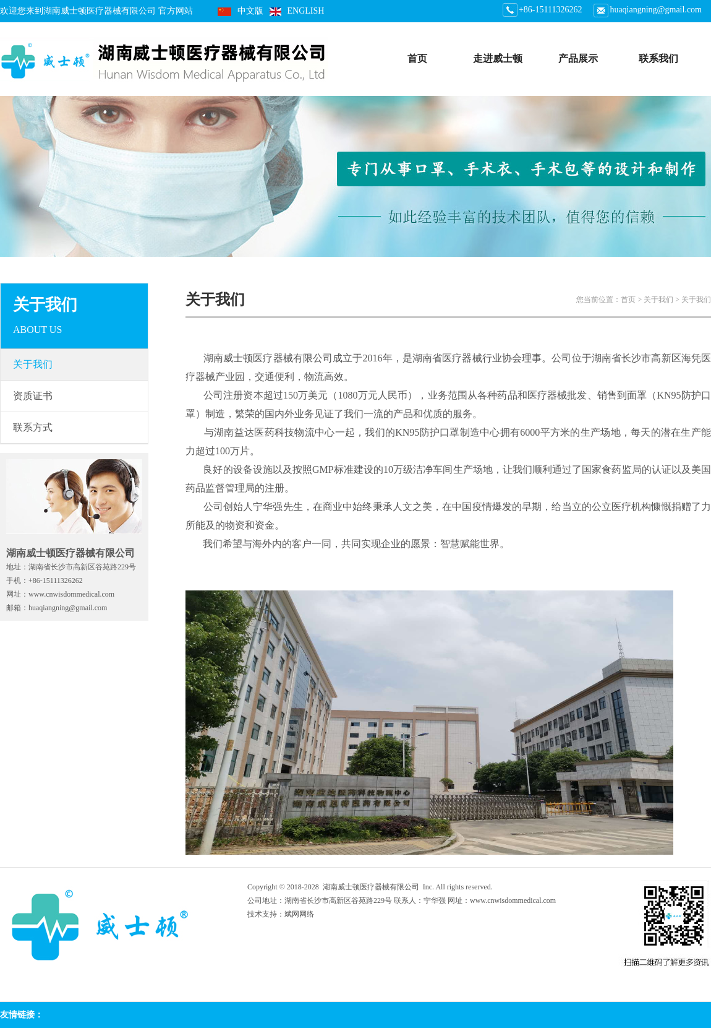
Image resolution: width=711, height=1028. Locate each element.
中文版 (250, 10)
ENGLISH (306, 10)
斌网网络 (299, 914)
